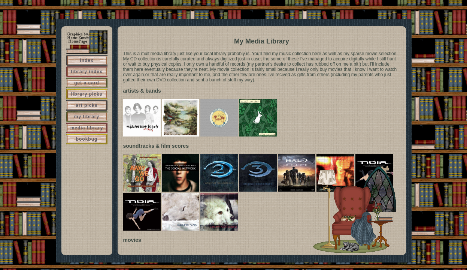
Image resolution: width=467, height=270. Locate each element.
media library (86, 127)
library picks (87, 94)
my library (86, 116)
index (86, 60)
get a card (86, 83)
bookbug (87, 139)
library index (86, 71)
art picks (86, 105)
